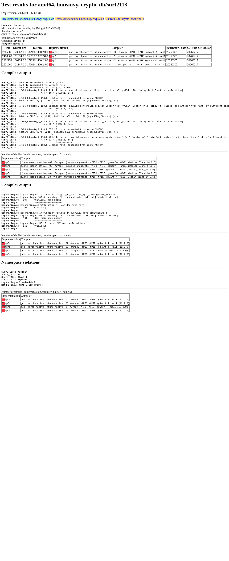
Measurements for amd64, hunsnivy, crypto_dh (28, 18)
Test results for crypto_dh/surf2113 (124, 18)
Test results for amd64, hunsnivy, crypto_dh (79, 18)
